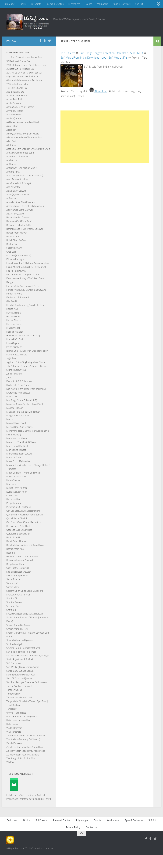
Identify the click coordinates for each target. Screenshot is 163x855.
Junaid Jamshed (14, 373)
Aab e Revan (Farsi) (15, 91)
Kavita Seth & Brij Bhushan (19, 385)
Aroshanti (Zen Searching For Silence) (24, 175)
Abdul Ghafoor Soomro (17, 95)
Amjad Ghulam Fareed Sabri (20, 152)
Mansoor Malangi (15, 408)
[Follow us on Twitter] (49, 40)
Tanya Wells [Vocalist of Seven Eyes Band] (27, 701)
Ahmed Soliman (14, 114)
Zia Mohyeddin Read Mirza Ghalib (22, 754)
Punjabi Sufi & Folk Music (18, 507)
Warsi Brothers (13, 731)
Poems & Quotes (55, 3)
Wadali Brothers (14, 728)
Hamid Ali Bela (13, 312)
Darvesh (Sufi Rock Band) (18, 255)
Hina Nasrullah (13, 328)
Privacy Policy (73, 827)
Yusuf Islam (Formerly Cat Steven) (23, 739)
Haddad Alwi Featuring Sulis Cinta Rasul (25, 305)
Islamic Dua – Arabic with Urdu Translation (27, 350)
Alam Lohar (12, 126)
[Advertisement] (104, 136)
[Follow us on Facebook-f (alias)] (40, 40)
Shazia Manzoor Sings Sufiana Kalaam (24, 613)
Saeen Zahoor (13, 579)
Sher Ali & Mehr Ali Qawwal (19, 640)
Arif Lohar (11, 164)
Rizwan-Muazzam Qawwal (19, 560)
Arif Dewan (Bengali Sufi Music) (21, 168)
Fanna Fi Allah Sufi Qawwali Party (22, 286)
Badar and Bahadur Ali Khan (19, 225)
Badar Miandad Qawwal (17, 217)
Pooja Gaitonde (13, 503)
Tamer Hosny (13, 693)
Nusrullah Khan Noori (16, 491)
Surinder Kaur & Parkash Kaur (20, 674)
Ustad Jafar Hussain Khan (18, 720)
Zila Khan (10, 762)
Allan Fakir (11, 141)
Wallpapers (102, 3)
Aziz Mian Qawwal (15, 213)
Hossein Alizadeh (14, 331)
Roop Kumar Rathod (16, 564)
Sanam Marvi (12, 587)
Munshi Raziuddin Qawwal (19, 453)
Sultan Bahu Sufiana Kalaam (20, 670)
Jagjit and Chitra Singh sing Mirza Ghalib (25, 362)
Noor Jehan (11, 484)
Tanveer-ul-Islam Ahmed (19, 697)
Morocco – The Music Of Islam (21, 442)
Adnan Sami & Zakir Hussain (20, 107)
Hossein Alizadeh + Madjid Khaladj (23, 335)
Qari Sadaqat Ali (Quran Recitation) (23, 510)
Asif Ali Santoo (13, 187)
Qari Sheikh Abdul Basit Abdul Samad (24, 514)
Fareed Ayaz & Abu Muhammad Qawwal (26, 289)
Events (88, 3)
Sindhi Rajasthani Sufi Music (20, 659)
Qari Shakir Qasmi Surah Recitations (23, 522)
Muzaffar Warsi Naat (16, 476)
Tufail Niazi (11, 709)
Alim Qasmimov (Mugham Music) (22, 133)
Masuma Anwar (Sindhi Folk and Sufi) (24, 404)
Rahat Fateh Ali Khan (16, 541)
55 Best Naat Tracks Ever (18, 61)
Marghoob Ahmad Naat (17, 415)
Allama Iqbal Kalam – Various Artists (24, 137)
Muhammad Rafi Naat (17, 446)
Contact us (91, 827)
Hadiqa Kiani (12, 308)
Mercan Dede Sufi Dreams (19, 427)
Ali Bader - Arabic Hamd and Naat (22, 122)
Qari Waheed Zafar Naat (18, 526)
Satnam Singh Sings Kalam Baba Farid (24, 590)
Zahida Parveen (14, 743)
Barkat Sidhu (12, 236)
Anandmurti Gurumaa (17, 156)
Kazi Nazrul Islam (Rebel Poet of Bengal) (26, 388)
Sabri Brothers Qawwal (17, 568)
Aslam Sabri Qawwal (16, 190)
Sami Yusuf (12, 583)
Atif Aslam (11, 198)
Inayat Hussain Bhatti (16, 354)
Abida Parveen (13, 103)
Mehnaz (10, 419)
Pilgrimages (74, 3)
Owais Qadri (12, 495)
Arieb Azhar (12, 160)
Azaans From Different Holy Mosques (25, 206)
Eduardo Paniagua (15, 259)
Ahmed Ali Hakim (14, 110)
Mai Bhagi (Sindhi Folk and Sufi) (21, 400)
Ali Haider (11, 129)
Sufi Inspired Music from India (21, 651)
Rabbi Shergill (13, 537)
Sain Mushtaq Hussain (17, 575)
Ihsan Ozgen (12, 343)
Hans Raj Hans (13, 324)
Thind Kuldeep (13, 705)
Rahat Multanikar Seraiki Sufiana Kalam (25, 545)
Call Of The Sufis (14, 248)
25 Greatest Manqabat (17, 84)
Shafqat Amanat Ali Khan (18, 594)
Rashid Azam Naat (15, 549)
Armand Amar (13, 171)
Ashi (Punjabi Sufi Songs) (18, 183)
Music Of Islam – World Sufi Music (23, 472)
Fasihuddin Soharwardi (17, 297)
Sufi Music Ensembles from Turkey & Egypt (27, 655)
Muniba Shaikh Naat (16, 449)
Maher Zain (12, 396)
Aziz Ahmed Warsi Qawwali (19, 209)
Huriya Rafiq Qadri (15, 339)
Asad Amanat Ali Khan (17, 179)
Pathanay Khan (13, 499)
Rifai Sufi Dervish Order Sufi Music (23, 556)
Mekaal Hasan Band (16, 423)
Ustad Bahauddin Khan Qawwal (21, 716)
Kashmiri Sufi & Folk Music (19, 381)
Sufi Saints (35, 3)
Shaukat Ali (11, 598)
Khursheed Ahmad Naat (18, 392)
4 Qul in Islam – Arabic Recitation (22, 76)
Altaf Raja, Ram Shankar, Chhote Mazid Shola (28, 148)
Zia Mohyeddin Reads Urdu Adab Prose (25, 750)
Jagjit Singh (11, 358)
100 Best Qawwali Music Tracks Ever (24, 57)
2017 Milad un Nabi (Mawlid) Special (24, 72)
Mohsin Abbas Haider (17, 438)
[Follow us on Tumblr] (44, 40)
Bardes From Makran (16, 232)
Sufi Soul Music (13, 663)
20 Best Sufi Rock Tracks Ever (20, 68)
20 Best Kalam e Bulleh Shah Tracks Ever (26, 65)
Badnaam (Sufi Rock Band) (19, 221)
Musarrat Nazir (13, 457)
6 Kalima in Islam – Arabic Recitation (24, 80)
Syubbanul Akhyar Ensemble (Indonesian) (26, 682)
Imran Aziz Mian (14, 347)
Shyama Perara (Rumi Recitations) (23, 648)
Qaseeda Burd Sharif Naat (19, 529)
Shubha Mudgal (14, 644)
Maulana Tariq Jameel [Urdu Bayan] (23, 411)
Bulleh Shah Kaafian (16, 240)
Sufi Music (9, 3)
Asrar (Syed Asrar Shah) (17, 194)
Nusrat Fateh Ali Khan (17, 488)
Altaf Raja (11, 145)
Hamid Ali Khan (13, 316)
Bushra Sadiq (12, 244)
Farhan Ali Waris (14, 293)
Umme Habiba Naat (16, 712)
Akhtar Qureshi (13, 118)
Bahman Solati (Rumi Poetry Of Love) (24, 228)
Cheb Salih (11, 251)
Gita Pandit (11, 301)
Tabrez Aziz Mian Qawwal (19, 686)
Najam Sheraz (13, 480)
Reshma (10, 552)
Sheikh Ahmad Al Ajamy (18, 625)
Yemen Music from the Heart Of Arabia (25, 735)
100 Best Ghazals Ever (17, 88)
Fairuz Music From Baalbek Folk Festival (26, 267)
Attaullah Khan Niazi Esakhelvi (20, 202)
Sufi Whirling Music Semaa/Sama (22, 667)
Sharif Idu (11, 609)
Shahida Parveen (14, 602)
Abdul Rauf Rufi (14, 99)
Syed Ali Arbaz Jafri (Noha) (19, 678)
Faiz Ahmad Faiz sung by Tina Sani (23, 274)
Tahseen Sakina (14, 689)
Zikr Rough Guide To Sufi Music (21, 758)
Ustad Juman (12, 724)
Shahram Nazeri (14, 606)
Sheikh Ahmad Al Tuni (17, 629)
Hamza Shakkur (14, 320)
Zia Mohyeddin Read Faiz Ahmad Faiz (24, 747)
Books (22, 3)
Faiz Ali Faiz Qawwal (16, 270)
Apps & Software (122, 3)
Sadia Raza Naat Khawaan (18, 571)
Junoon (9, 377)
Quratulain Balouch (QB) (18, 533)
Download (100, 91)
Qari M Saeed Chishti (16, 518)
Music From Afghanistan (18, 461)
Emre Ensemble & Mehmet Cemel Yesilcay (27, 263)
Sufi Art (139, 3)
